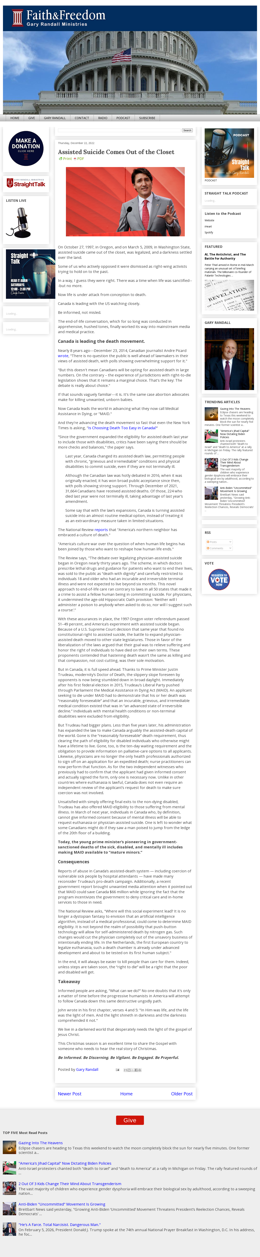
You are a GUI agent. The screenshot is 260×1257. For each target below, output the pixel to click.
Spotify (209, 232)
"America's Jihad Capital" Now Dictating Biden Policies (234, 434)
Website (209, 220)
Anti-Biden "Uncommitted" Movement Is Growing (236, 489)
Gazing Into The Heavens (235, 408)
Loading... (11, 313)
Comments (215, 548)
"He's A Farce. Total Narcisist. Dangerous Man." (60, 1224)
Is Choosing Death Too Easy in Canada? (122, 427)
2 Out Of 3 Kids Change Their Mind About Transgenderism (234, 462)
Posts (212, 542)
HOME (14, 118)
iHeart (208, 226)
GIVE (31, 118)
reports (101, 529)
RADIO (102, 118)
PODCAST (123, 118)
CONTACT (82, 118)
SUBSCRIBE (147, 118)
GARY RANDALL (55, 118)
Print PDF (71, 158)
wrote (63, 355)
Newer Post (70, 1094)
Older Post (182, 1094)
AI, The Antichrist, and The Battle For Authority (225, 256)
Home (126, 1094)
